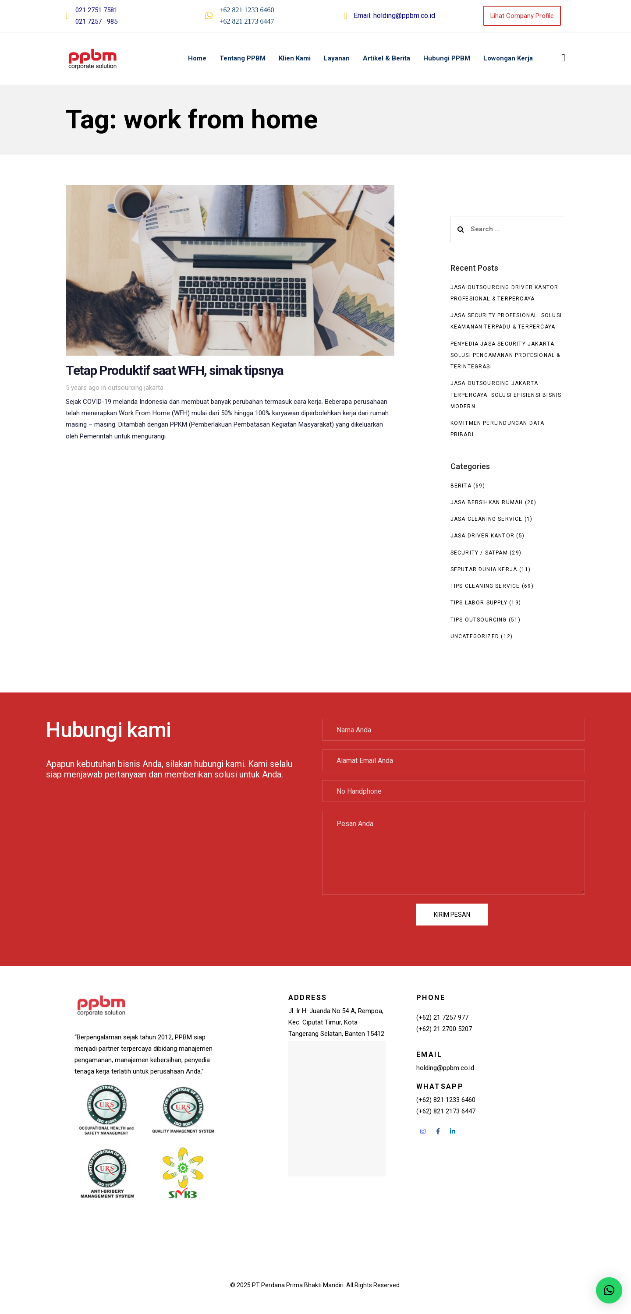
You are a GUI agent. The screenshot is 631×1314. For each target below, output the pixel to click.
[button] (563, 58)
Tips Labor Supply (478, 603)
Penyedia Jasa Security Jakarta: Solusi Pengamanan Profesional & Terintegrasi (505, 355)
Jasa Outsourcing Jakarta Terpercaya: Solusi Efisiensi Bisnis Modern (506, 395)
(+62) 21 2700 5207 (444, 1029)
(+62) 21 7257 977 (442, 1017)
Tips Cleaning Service (485, 586)
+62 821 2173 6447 (247, 21)
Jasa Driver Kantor (482, 536)
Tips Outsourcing (478, 620)
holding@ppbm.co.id (404, 15)
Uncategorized (475, 636)
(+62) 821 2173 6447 (445, 1111)
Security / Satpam (479, 553)
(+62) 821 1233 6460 (445, 1100)
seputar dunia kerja (484, 569)
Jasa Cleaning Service (486, 519)
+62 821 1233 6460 (247, 10)
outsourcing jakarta (135, 388)
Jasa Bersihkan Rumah (486, 502)
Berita (460, 486)
